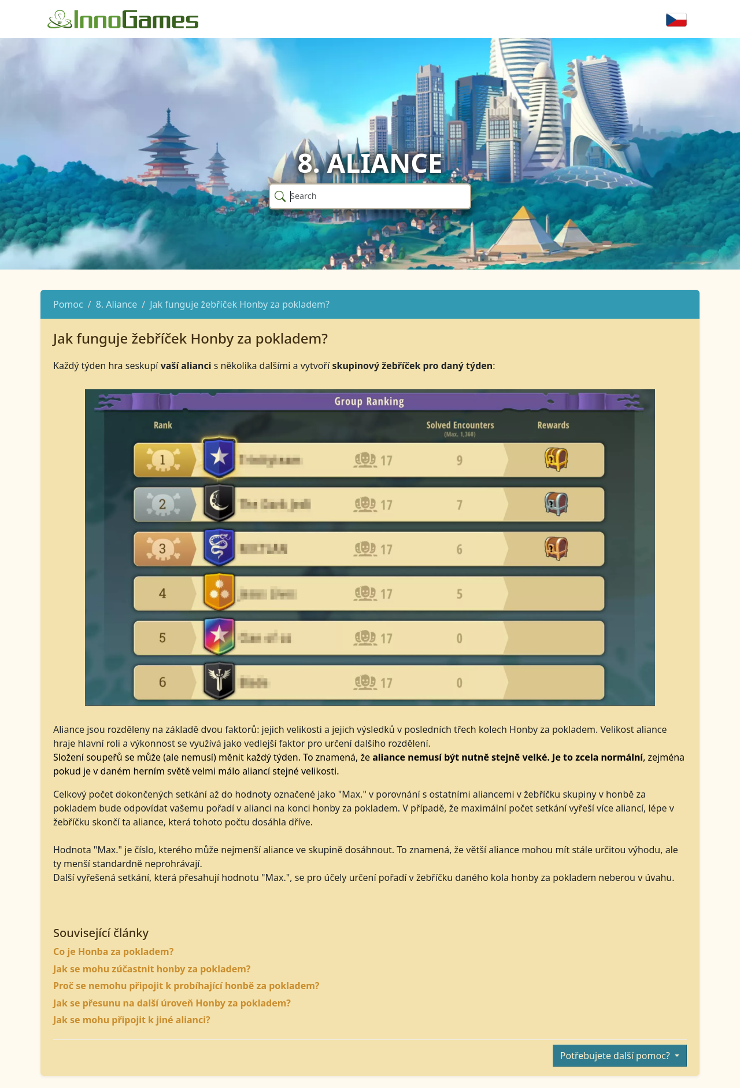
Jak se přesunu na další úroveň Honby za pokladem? (172, 1003)
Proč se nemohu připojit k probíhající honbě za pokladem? (186, 985)
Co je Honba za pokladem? (113, 951)
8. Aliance (117, 304)
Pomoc (68, 304)
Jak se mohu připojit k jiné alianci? (131, 1019)
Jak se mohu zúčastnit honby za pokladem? (151, 968)
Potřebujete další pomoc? (616, 1055)
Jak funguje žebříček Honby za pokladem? (240, 304)
